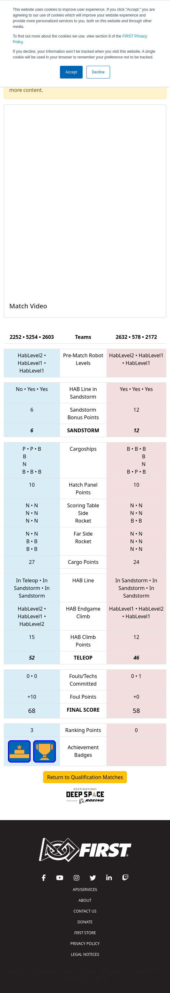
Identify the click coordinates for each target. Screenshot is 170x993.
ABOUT (84, 900)
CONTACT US (85, 911)
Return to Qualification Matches (85, 777)
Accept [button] (71, 72)
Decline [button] (98, 72)
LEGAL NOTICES (85, 954)
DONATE (85, 922)
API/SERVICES (85, 889)
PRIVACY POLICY (85, 943)
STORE (85, 932)
